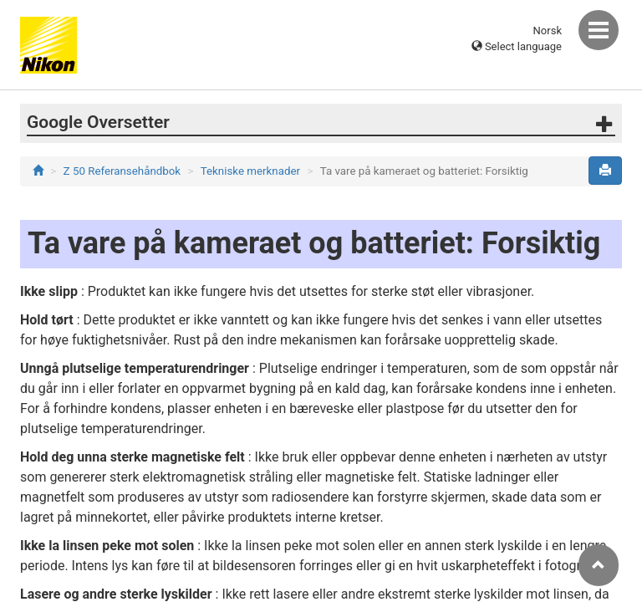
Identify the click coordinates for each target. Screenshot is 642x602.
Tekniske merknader (250, 171)
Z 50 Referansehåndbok (122, 171)
